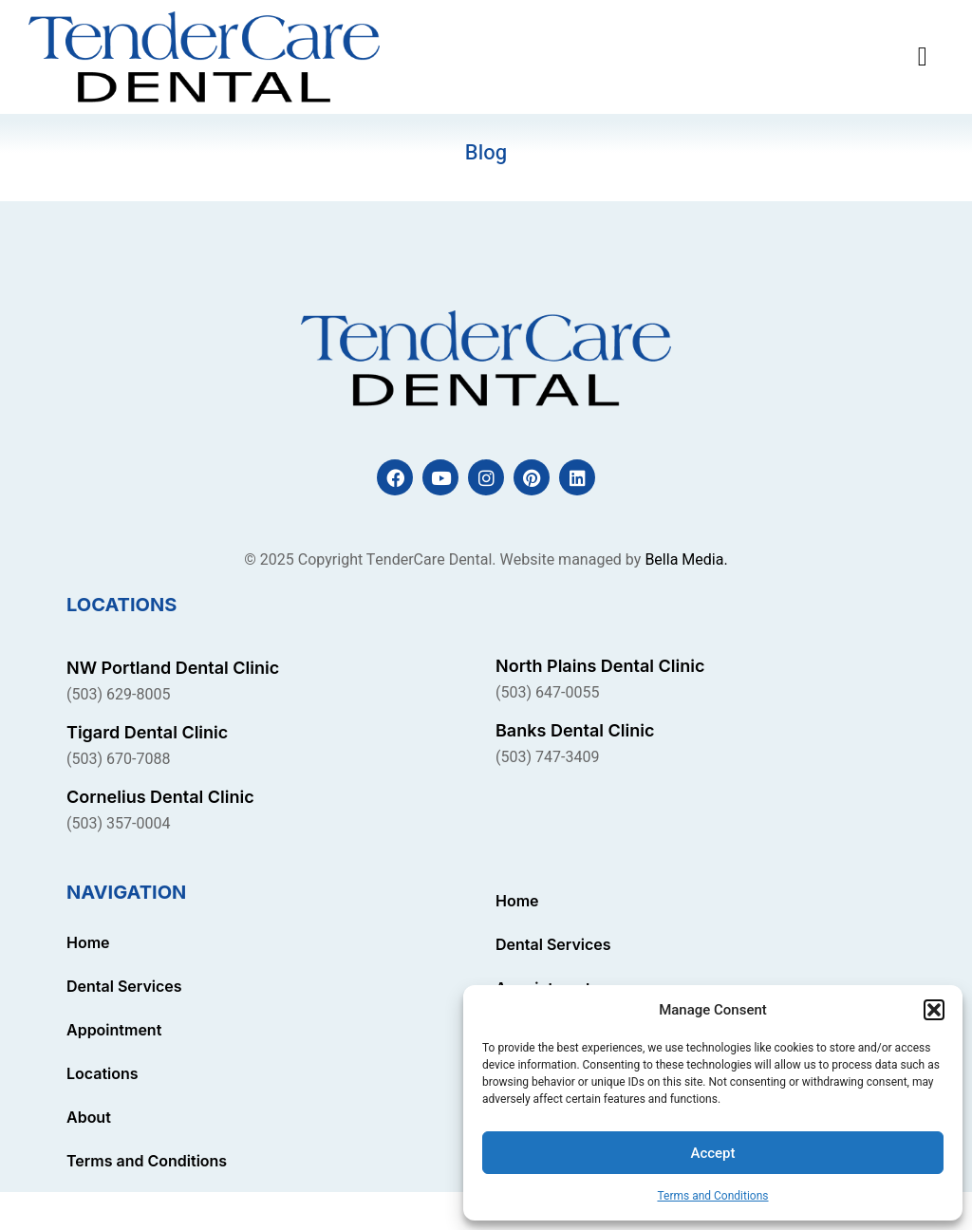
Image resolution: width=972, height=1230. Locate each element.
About (88, 1117)
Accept (712, 1153)
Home (88, 942)
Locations (102, 1073)
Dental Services (124, 986)
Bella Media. (686, 560)
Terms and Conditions (712, 1195)
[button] (934, 1009)
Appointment (113, 1029)
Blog (486, 153)
